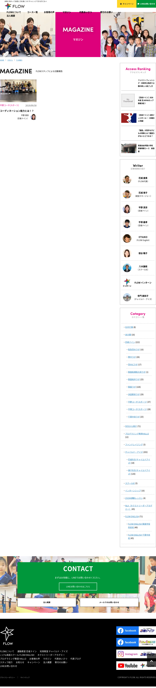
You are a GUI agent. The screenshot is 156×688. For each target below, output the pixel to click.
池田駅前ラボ (134, 394)
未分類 (128, 334)
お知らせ (20, 663)
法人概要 (11, 15)
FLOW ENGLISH (132, 516)
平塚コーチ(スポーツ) (137, 409)
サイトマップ (28, 678)
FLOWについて (14, 12)
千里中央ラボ (134, 416)
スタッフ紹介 (6, 663)
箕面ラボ (132, 386)
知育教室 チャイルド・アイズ (54, 652)
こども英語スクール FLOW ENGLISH (17, 656)
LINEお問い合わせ (148, 5)
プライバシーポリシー (9, 678)
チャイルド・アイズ (134, 452)
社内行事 (129, 327)
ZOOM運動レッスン (134, 498)
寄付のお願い (106, 12)
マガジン (67, 12)
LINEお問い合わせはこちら (78, 586)
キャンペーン (128, 5)
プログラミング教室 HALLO (13, 660)
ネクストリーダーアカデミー (51, 656)
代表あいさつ (85, 12)
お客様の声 (49, 12)
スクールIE (130, 483)
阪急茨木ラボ (134, 349)
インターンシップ (133, 490)
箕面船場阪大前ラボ (137, 371)
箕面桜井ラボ (134, 379)
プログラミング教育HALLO (137, 433)
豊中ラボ (132, 356)
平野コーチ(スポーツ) (137, 401)
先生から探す (131, 426)
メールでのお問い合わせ (109, 603)
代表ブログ (75, 660)
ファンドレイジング (134, 444)
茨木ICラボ (133, 364)
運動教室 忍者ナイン (27, 652)
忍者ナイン (130, 342)
